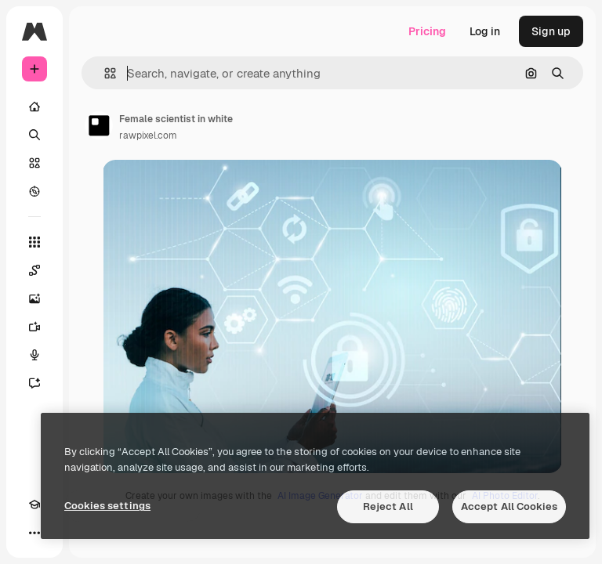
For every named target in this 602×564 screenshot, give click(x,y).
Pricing (427, 31)
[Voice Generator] (34, 354)
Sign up (551, 31)
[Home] (34, 106)
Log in (485, 31)
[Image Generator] (34, 298)
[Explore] (34, 191)
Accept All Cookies (509, 506)
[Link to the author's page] (99, 125)
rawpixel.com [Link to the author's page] (148, 135)
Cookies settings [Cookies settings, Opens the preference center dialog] (107, 505)
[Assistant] (34, 383)
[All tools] (34, 242)
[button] (103, 73)
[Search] (34, 134)
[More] (34, 532)
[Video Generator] (34, 326)
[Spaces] (34, 270)
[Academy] (34, 504)
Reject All (388, 506)
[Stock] (34, 162)
